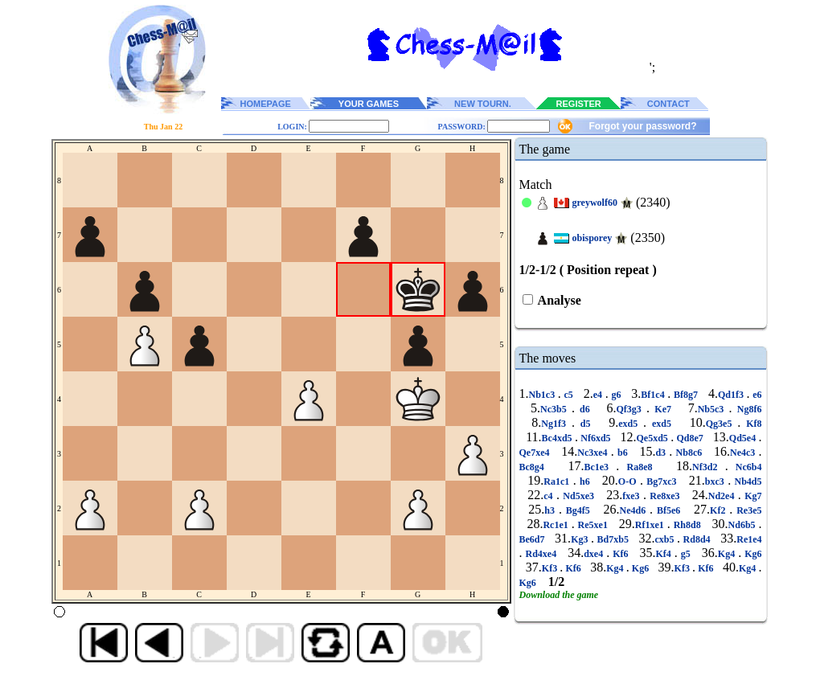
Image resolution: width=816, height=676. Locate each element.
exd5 (630, 423)
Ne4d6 (635, 510)
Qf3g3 (632, 409)
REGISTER (578, 104)
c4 (549, 496)
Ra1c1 (557, 481)
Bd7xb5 (612, 539)
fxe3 (632, 496)
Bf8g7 (685, 394)
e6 (756, 394)
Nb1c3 (543, 394)
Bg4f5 (578, 510)
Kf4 (665, 553)
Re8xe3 (664, 496)
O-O (629, 481)
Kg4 (728, 553)
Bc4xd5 (558, 438)
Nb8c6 (688, 452)
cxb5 (666, 539)
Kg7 (751, 496)
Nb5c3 (713, 409)
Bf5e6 (668, 510)
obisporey (592, 238)
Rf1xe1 (651, 525)
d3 (662, 452)
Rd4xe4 (541, 553)
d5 (585, 423)
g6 (616, 394)
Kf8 (750, 423)
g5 (686, 553)
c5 (568, 394)
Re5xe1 (593, 525)
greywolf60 (594, 202)
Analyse (558, 300)
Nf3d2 (708, 467)
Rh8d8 (687, 525)
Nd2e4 (723, 496)
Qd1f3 (732, 394)
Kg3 (581, 539)
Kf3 (551, 568)
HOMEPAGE (265, 104)
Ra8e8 (639, 467)
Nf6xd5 (595, 438)
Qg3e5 (722, 423)
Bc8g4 (535, 467)
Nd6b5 (743, 525)
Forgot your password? (642, 126)
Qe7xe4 (536, 452)
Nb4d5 (746, 481)
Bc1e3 (600, 467)
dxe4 (595, 553)
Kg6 (751, 553)
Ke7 (663, 409)
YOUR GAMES (368, 104)
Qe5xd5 (654, 438)
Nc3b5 (556, 409)
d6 (585, 409)
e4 (599, 394)
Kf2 (719, 510)
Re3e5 (746, 510)
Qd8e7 (690, 438)
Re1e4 (748, 539)
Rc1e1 (557, 525)
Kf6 (620, 553)
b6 (622, 452)
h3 (551, 510)
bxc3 (716, 481)
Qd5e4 (744, 438)
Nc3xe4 (594, 452)
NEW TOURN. (482, 104)
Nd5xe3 (578, 496)
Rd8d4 (696, 539)
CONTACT (668, 104)
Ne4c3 (744, 452)
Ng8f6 (747, 409)
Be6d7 (533, 539)
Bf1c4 (654, 394)
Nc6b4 (745, 467)
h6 (584, 481)
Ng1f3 (556, 423)
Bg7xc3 (661, 481)
